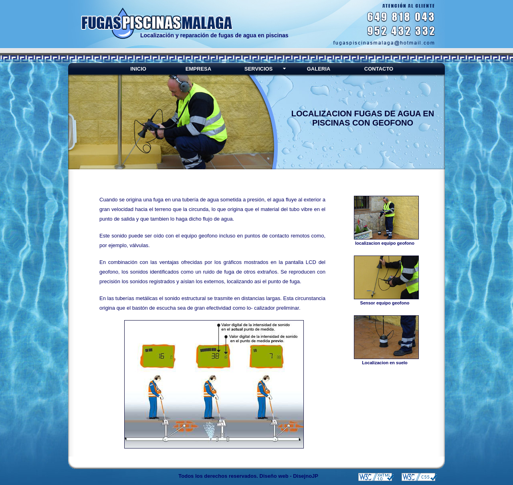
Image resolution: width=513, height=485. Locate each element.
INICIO (138, 69)
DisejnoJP (305, 476)
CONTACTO (378, 69)
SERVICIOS (258, 69)
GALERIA (319, 69)
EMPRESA (198, 69)
